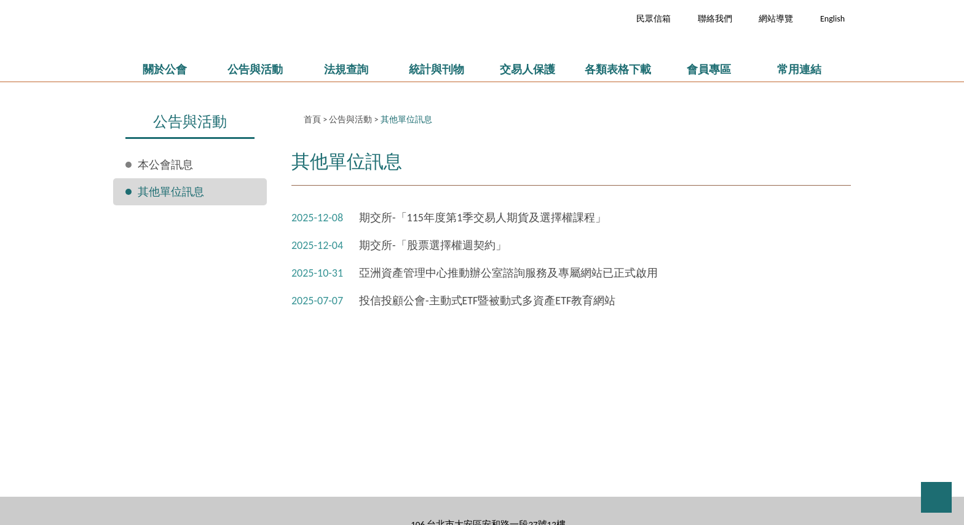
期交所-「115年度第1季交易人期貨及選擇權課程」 (482, 217)
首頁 (312, 119)
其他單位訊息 (171, 192)
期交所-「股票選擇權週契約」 (433, 245)
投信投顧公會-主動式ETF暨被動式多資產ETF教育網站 (487, 300)
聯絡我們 (715, 19)
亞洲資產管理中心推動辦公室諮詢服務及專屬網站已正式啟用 (508, 273)
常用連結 (799, 69)
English (832, 19)
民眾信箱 (653, 19)
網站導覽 (776, 19)
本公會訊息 (165, 165)
